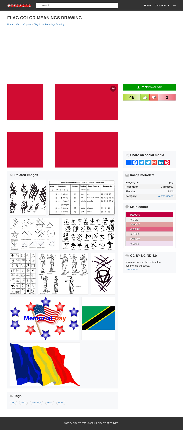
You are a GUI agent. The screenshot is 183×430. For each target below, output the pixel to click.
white (49, 402)
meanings (36, 402)
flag (13, 402)
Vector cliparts (165, 196)
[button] (174, 5)
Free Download (149, 87)
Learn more (131, 269)
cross (60, 402)
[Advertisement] (91, 55)
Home (147, 5)
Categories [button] (162, 5)
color (23, 402)
